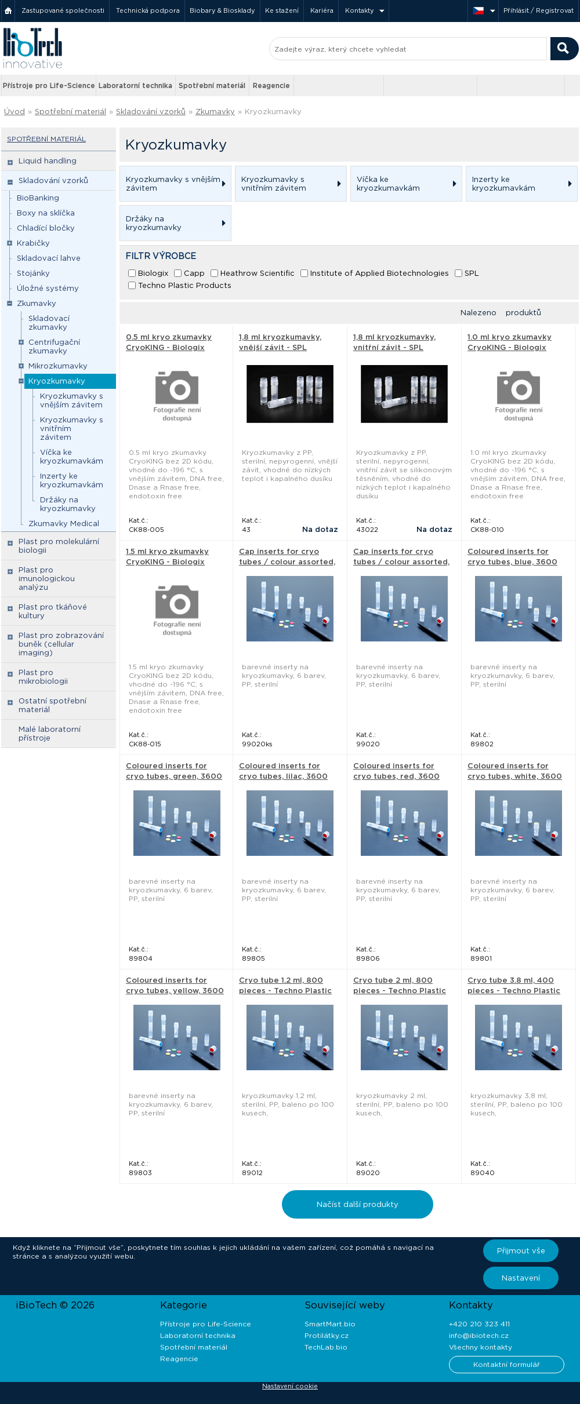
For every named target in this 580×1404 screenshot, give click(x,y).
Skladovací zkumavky (49, 322)
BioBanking (38, 198)
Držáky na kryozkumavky (68, 504)
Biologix (153, 273)
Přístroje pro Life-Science (49, 85)
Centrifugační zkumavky (54, 346)
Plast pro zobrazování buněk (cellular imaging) (61, 644)
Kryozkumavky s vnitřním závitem (71, 428)
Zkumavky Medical (63, 523)
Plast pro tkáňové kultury (53, 611)
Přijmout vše (521, 1250)
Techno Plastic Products (184, 285)
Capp (194, 273)
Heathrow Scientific (257, 273)
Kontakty (359, 10)
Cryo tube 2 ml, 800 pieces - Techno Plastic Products (399, 990)
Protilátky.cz (326, 1335)
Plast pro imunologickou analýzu (47, 579)
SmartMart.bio (330, 1323)
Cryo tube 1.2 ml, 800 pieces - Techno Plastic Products (285, 990)
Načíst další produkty (357, 1204)
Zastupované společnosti (62, 10)
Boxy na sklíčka (46, 213)
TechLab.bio (325, 1347)
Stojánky (33, 273)
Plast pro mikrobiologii (43, 676)
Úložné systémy (48, 288)
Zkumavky (215, 111)
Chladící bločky (46, 228)
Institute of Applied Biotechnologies (379, 273)
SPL (472, 273)
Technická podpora (148, 10)
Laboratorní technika (135, 85)
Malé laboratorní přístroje (50, 733)
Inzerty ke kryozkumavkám (71, 480)
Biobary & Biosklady (222, 10)
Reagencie (271, 85)
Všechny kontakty (480, 1347)
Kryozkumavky (273, 111)
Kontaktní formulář (506, 1364)
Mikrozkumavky (58, 366)
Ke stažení (282, 10)
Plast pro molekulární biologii (59, 546)
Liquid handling (48, 160)
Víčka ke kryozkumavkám (71, 456)
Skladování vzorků (151, 111)
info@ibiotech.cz (479, 1335)
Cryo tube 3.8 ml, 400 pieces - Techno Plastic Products (513, 990)
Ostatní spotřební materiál (52, 705)
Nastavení (521, 1278)
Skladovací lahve (49, 258)
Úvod (14, 111)
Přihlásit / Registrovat (538, 10)
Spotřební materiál (212, 85)
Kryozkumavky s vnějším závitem (71, 400)
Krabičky (33, 243)
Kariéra (322, 10)
